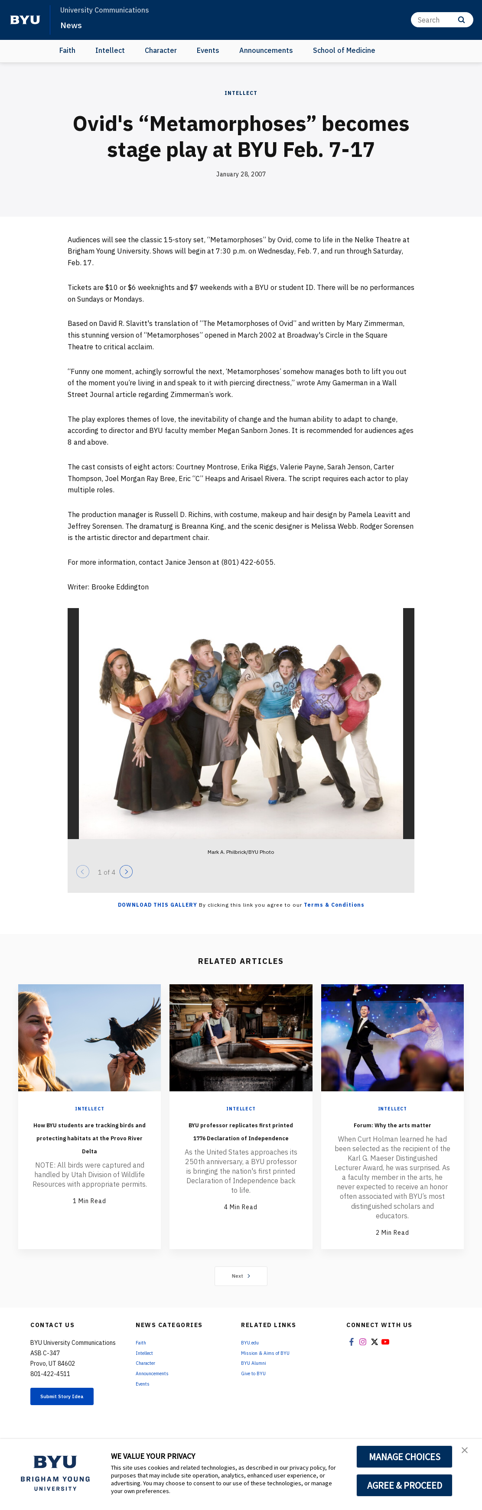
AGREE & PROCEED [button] (404, 1485)
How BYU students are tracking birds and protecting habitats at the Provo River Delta (90, 1142)
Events (208, 50)
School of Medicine (344, 50)
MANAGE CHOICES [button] (404, 1457)
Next (241, 1289)
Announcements (266, 50)
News (73, 24)
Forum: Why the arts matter (392, 1129)
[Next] (126, 871)
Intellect (110, 50)
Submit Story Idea (74, 1414)
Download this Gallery (157, 904)
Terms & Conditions (334, 904)
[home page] (25, 20)
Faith (67, 50)
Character (161, 50)
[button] (467, 1454)
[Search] (442, 19)
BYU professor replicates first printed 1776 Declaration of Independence (241, 1142)
